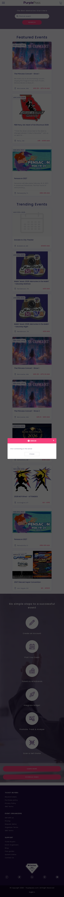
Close (31, 454)
